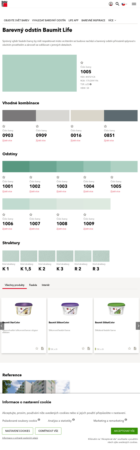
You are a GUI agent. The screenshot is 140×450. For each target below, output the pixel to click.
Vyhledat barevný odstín (49, 20)
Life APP (73, 20)
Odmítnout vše (48, 431)
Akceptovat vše (124, 431)
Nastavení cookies (17, 431)
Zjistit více (7, 140)
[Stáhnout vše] (41, 349)
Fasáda (33, 285)
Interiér (46, 285)
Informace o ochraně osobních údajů (20, 438)
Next (136, 326)
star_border (82, 63)
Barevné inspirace (93, 20)
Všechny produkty (14, 285)
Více (112, 20)
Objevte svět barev (16, 20)
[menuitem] (111, 4)
